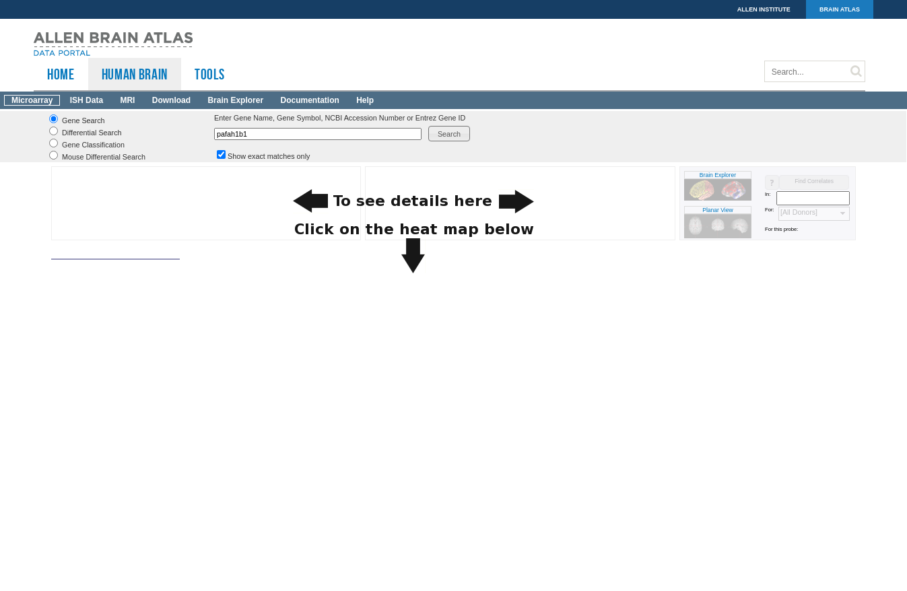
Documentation (309, 100)
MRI (127, 100)
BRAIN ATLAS (839, 9)
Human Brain (135, 74)
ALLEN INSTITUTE (764, 9)
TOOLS (209, 74)
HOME (61, 74)
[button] (449, 133)
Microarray (32, 100)
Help (365, 100)
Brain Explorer (235, 100)
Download (171, 100)
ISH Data (86, 100)
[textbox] (318, 134)
